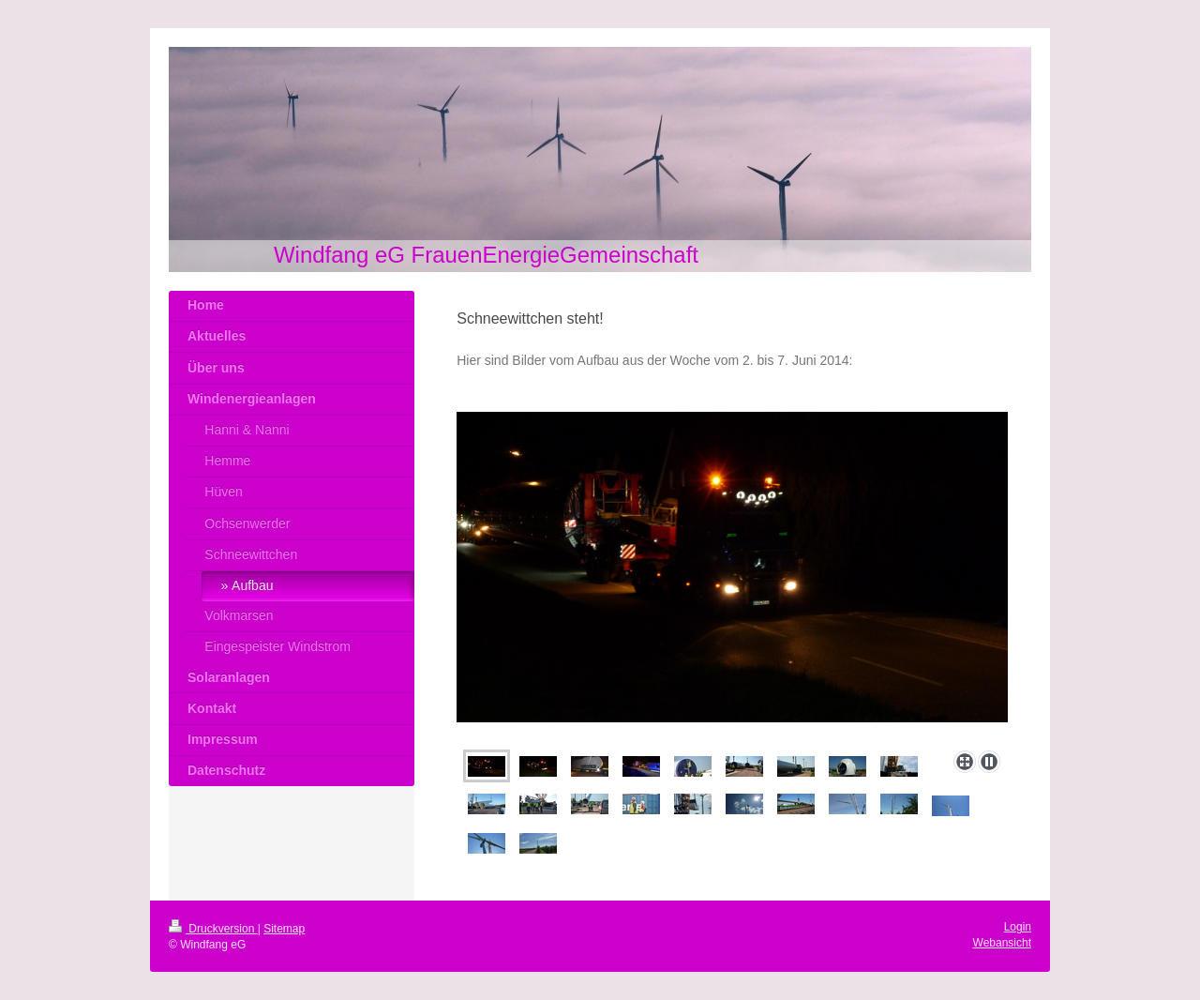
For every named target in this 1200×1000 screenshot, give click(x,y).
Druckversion (213, 928)
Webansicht (1002, 942)
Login (1017, 926)
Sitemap (284, 928)
